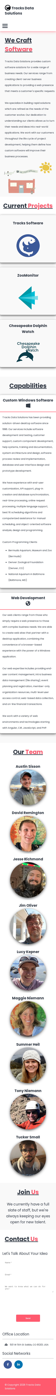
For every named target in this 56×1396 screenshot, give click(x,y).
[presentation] (28, 1304)
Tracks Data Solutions (19, 10)
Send (28, 1319)
